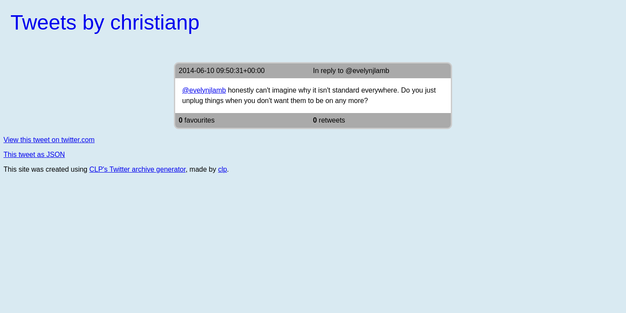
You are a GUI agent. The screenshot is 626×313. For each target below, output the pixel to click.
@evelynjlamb (368, 70)
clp (222, 169)
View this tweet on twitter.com (49, 139)
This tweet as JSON (34, 154)
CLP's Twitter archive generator (137, 169)
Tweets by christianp (105, 22)
